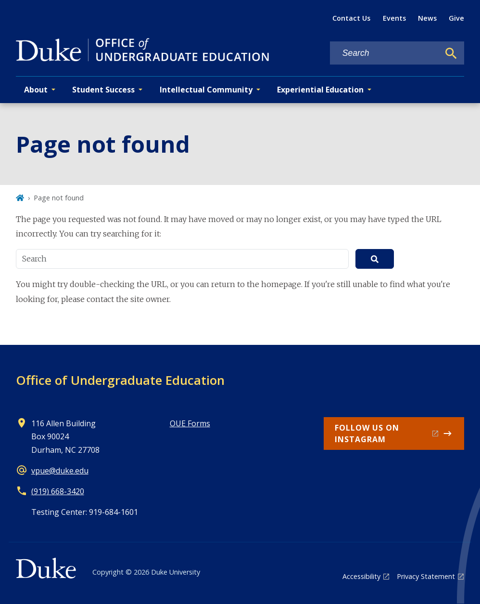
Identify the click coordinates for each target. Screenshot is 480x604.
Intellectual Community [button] (206, 89)
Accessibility (361, 576)
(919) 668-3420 (57, 491)
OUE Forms (190, 423)
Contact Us (351, 18)
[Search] (451, 53)
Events (394, 18)
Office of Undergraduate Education (120, 380)
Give (456, 18)
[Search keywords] (384, 53)
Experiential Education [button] (320, 89)
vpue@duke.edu (59, 470)
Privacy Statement (426, 576)
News (427, 18)
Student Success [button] (103, 89)
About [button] (36, 89)
